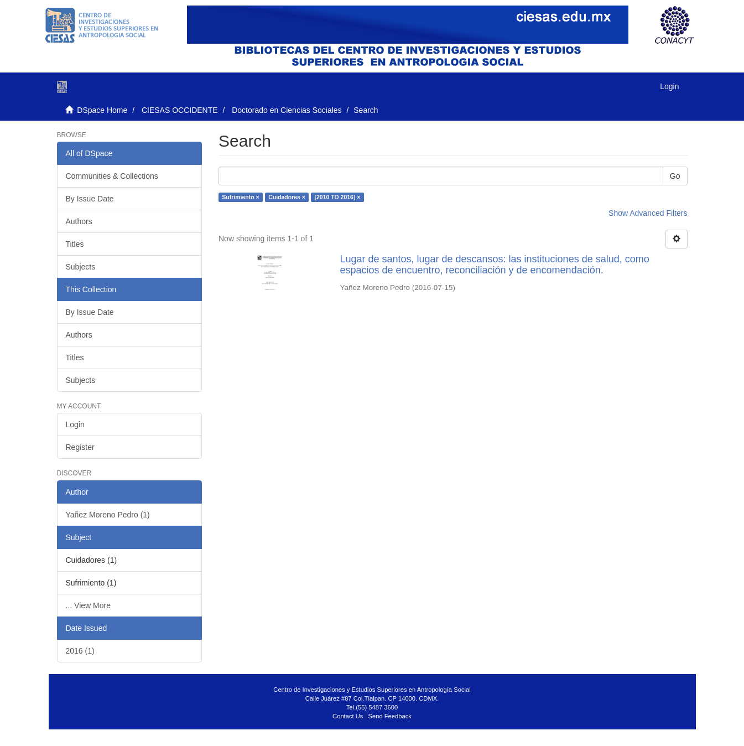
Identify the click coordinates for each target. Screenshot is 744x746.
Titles (75, 244)
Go (675, 176)
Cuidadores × (286, 197)
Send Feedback (390, 716)
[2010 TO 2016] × (337, 197)
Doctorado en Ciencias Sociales (286, 110)
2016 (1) (80, 650)
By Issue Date (90, 198)
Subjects (81, 266)
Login (75, 424)
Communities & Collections (112, 176)
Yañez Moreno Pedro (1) (108, 514)
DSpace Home (102, 110)
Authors (79, 221)
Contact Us (347, 716)
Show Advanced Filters (647, 213)
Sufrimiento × (240, 197)
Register (80, 447)
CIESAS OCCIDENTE (180, 110)
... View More (88, 605)
